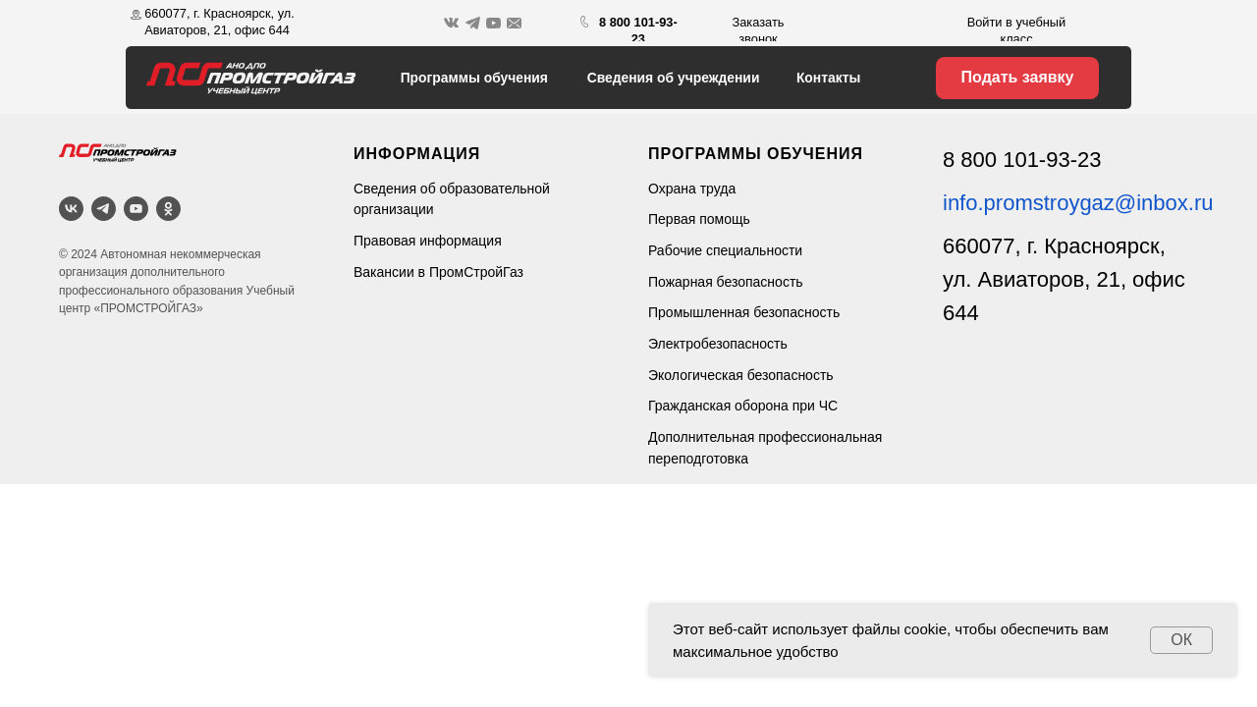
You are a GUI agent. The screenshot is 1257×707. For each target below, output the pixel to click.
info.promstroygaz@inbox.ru (1078, 202)
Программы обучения (474, 77)
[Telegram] (103, 208)
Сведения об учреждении (673, 77)
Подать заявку (1017, 77)
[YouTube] (136, 208)
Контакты (828, 77)
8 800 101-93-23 (1022, 159)
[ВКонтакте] (71, 208)
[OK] (168, 208)
